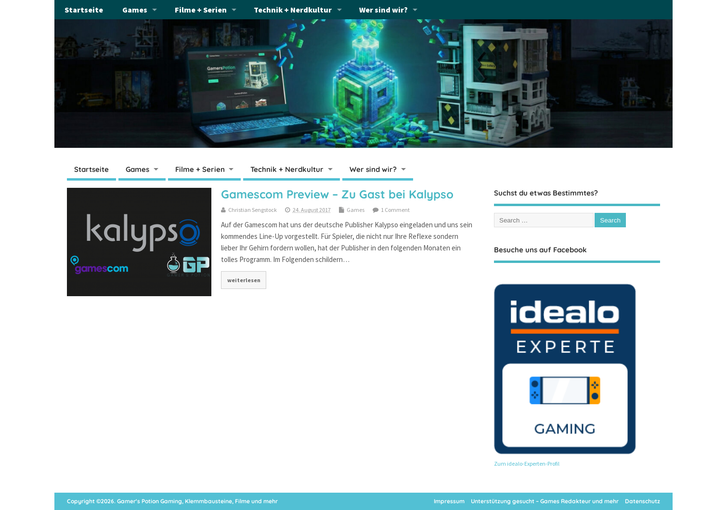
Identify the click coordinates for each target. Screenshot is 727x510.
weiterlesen (243, 280)
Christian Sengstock (252, 209)
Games (134, 9)
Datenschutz (642, 501)
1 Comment (395, 209)
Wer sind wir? (383, 9)
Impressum (449, 501)
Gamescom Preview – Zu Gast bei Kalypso (337, 194)
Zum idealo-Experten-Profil (526, 463)
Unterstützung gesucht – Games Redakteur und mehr (545, 501)
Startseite (84, 9)
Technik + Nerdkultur (293, 9)
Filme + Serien (201, 9)
